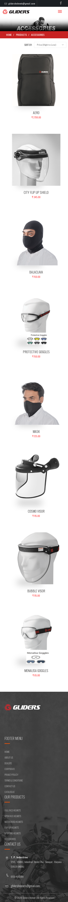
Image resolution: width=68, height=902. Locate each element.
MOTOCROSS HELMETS (13, 821)
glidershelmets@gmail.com (21, 3)
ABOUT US (8, 757)
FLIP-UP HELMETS (11, 827)
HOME (7, 751)
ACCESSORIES (37, 35)
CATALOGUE (9, 791)
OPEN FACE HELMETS (12, 816)
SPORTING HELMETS (12, 833)
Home (9, 35)
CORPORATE (9, 768)
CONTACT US (9, 786)
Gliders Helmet (29, 897)
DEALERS (8, 763)
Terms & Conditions (13, 780)
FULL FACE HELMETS (12, 810)
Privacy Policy (11, 774)
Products (21, 35)
